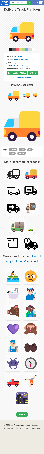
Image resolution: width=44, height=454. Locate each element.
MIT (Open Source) (20, 65)
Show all (22, 415)
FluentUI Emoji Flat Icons (24, 59)
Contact (35, 425)
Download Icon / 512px (17, 73)
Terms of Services (24, 428)
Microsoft (18, 56)
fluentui (21, 153)
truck (22, 149)
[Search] (29, 3)
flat (30, 149)
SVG (33, 73)
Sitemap (36, 428)
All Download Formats (22, 78)
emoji (12, 153)
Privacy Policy (9, 428)
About (28, 425)
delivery (13, 149)
